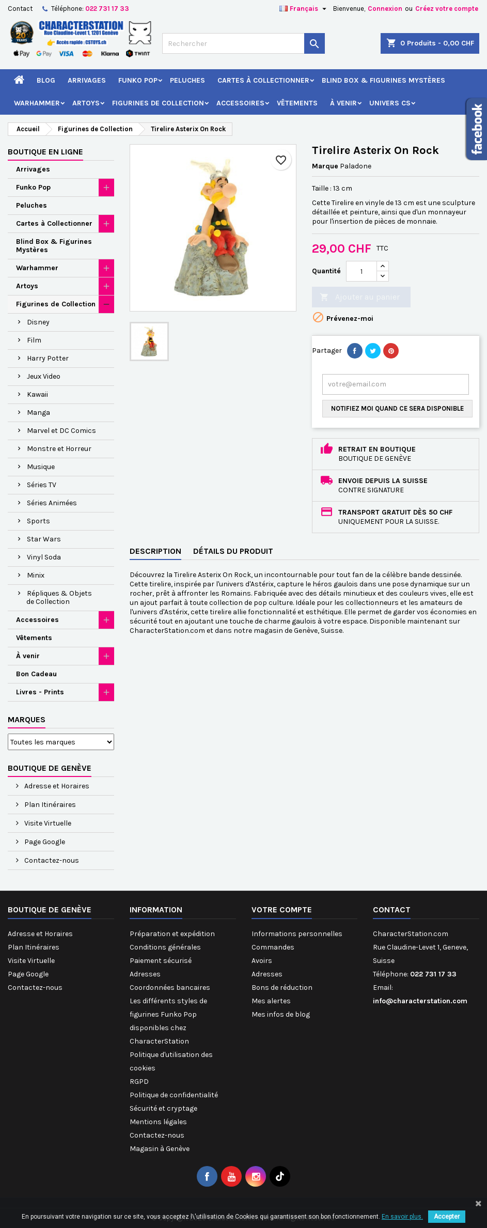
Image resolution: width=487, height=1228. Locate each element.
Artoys (86, 103)
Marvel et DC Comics (61, 430)
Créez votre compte (446, 8)
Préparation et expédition (172, 933)
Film (34, 340)
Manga (38, 412)
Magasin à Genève (160, 1148)
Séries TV (41, 484)
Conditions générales (165, 947)
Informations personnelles (297, 933)
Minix (35, 575)
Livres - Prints (40, 692)
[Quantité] (361, 271)
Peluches (187, 80)
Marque (325, 166)
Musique (41, 466)
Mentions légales (158, 1121)
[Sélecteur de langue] (304, 9)
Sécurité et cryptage (163, 1108)
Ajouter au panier (360, 297)
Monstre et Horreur (59, 448)
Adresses (145, 974)
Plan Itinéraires (49, 804)
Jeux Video (43, 376)
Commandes (273, 947)
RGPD (139, 1081)
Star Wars (44, 539)
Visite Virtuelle (47, 823)
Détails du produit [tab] (233, 551)
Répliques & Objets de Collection (59, 597)
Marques (26, 719)
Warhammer (37, 103)
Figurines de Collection (158, 103)
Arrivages (87, 80)
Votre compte (282, 909)
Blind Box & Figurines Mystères (383, 80)
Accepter (447, 1216)
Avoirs (262, 960)
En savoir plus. (402, 1216)
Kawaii (37, 394)
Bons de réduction (282, 987)
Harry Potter (48, 358)
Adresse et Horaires (56, 786)
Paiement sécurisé (161, 960)
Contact (20, 8)
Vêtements (297, 103)
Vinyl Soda (44, 557)
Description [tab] (155, 551)
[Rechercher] (243, 43)
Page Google (44, 841)
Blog (46, 80)
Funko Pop (138, 80)
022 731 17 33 (107, 8)
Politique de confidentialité (174, 1095)
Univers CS (390, 103)
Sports (38, 521)
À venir (343, 103)
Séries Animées (52, 503)
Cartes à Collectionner (263, 80)
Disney (38, 322)
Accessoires (240, 103)
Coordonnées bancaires (170, 987)
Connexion (385, 8)
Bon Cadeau (36, 674)
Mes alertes (271, 1001)
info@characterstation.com (420, 1001)
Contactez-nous (51, 860)
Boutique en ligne (45, 152)
